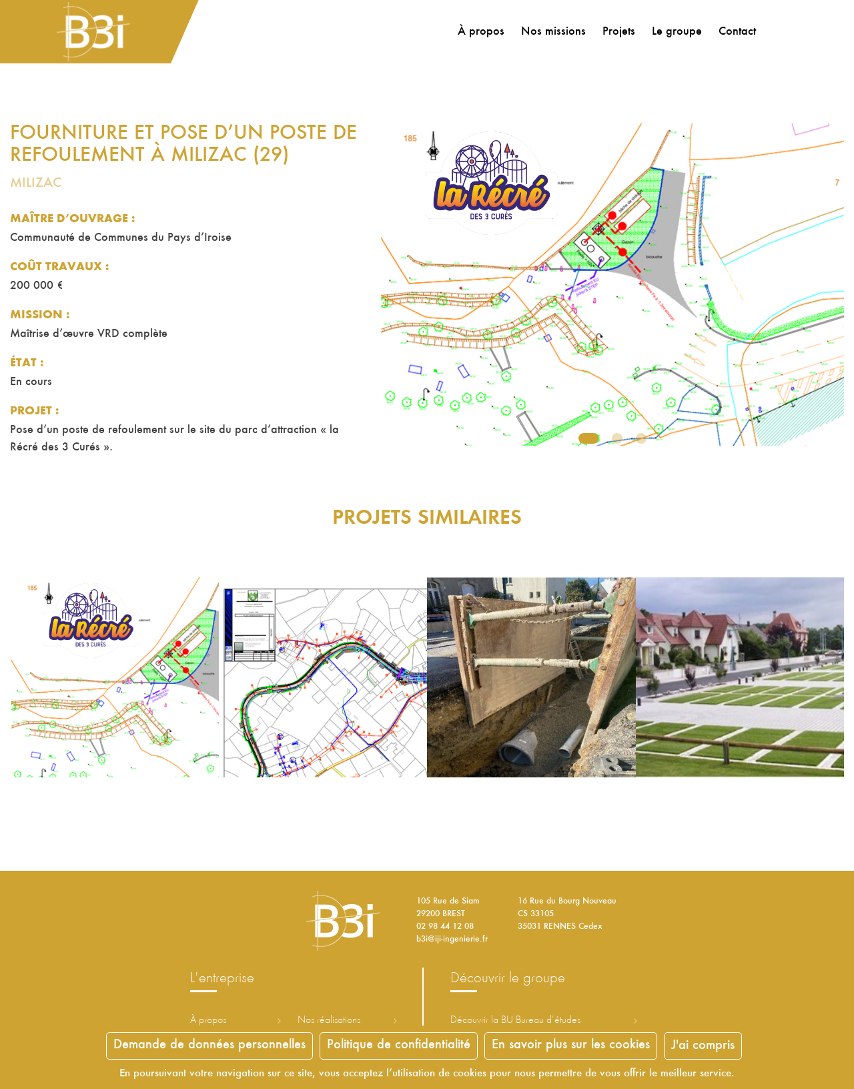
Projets (616, 32)
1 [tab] (588, 438)
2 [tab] (617, 438)
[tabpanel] (612, 290)
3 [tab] (641, 438)
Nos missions (551, 32)
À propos (479, 32)
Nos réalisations (329, 1020)
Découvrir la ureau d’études (515, 1020)
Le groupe (675, 32)
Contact (735, 32)
